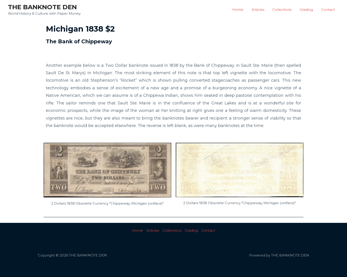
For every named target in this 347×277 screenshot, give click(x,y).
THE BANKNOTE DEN (42, 7)
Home (244, 9)
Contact (329, 9)
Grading (308, 9)
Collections (285, 9)
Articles (263, 9)
